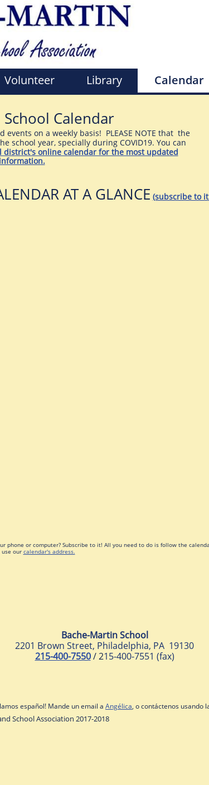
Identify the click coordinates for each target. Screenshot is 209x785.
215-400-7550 (63, 656)
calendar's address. (49, 551)
